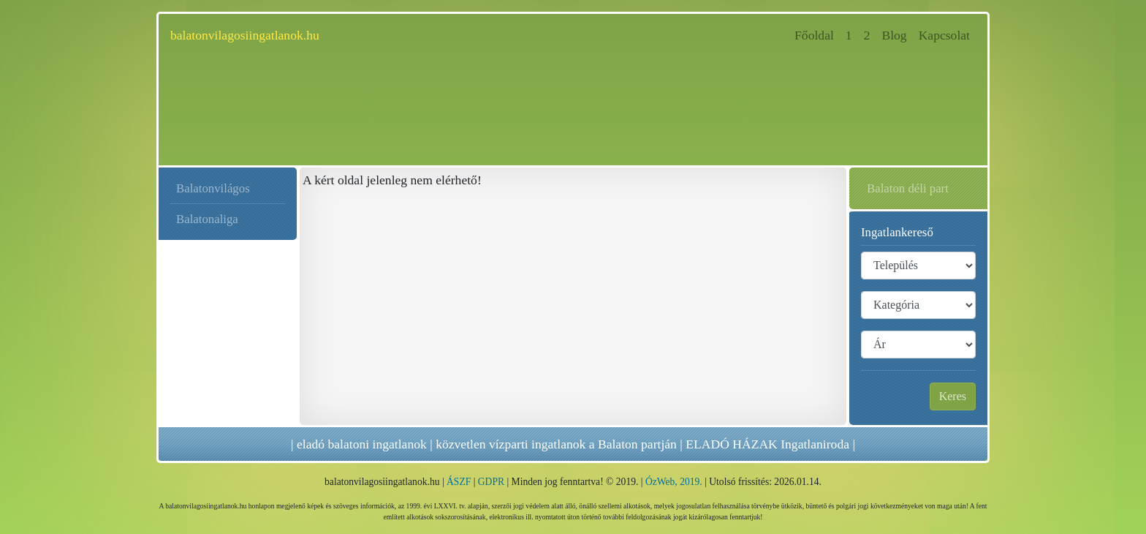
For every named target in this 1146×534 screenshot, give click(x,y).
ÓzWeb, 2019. (673, 481)
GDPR (491, 481)
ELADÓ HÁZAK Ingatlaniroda (767, 444)
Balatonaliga (207, 219)
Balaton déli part (908, 188)
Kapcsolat (944, 35)
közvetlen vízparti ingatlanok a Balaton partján (556, 444)
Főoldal (817, 34)
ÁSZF (459, 481)
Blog (893, 35)
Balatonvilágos (213, 188)
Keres (952, 396)
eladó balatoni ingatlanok (362, 444)
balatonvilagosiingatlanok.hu (244, 35)
